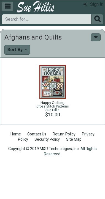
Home (15, 134)
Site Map (74, 139)
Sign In (93, 4)
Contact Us (36, 134)
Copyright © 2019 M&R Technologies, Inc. (43, 148)
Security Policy (47, 139)
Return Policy (64, 134)
